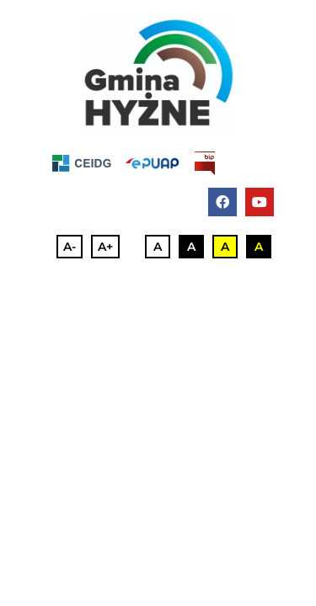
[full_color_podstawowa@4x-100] (158, 73)
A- (69, 246)
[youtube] (259, 202)
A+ (105, 246)
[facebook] (222, 202)
